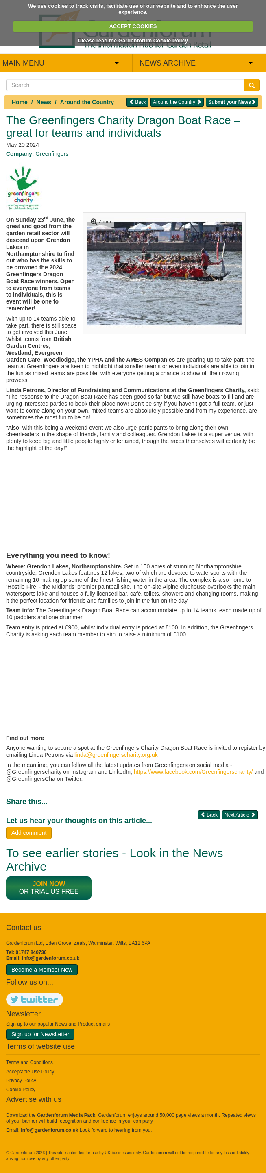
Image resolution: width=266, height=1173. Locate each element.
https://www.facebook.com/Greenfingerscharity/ (193, 772)
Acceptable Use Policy (30, 1072)
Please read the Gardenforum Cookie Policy (133, 40)
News (44, 102)
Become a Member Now (41, 969)
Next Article (240, 815)
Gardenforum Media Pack (66, 1115)
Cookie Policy (20, 1089)
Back (137, 102)
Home (20, 102)
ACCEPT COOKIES (133, 26)
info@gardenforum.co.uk (50, 958)
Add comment (28, 833)
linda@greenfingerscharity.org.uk (116, 754)
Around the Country (87, 102)
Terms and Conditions (29, 1062)
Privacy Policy (21, 1080)
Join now (49, 883)
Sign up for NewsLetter (40, 1034)
